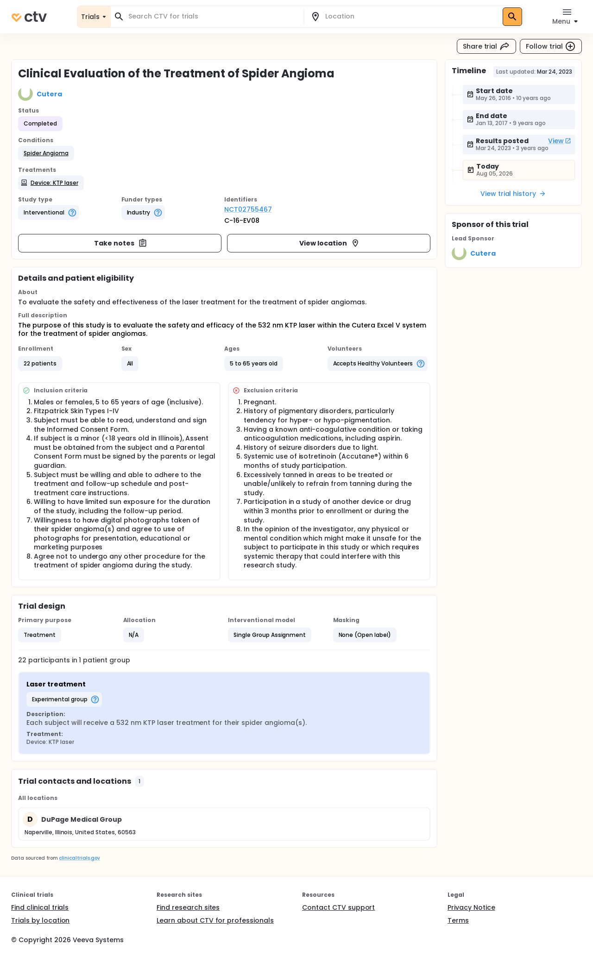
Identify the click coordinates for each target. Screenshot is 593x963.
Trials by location (40, 920)
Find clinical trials (40, 907)
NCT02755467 (248, 209)
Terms (458, 920)
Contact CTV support (338, 907)
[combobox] (212, 16)
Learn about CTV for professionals (215, 920)
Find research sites (188, 907)
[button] (46, 153)
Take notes (120, 243)
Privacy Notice (471, 907)
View (559, 141)
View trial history (513, 193)
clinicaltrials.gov (79, 858)
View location (329, 243)
